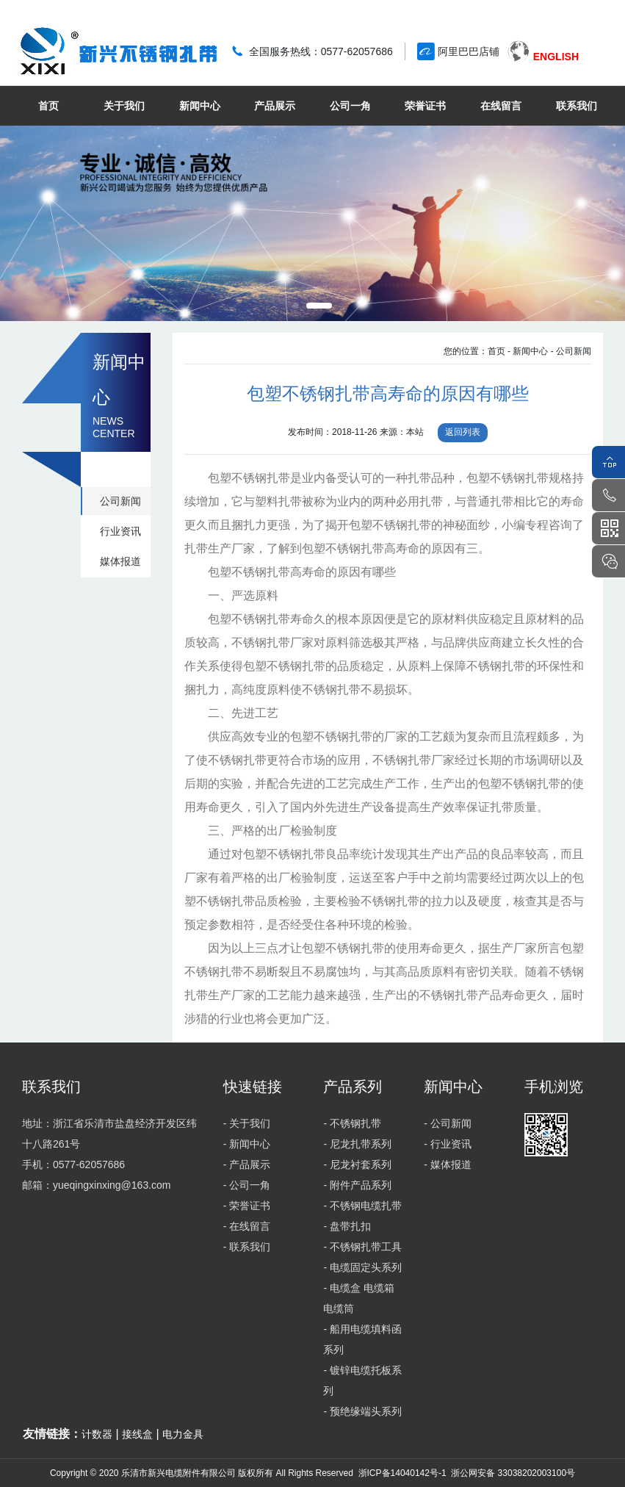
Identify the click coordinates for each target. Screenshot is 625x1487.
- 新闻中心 (527, 351)
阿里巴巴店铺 (468, 51)
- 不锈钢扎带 (352, 1123)
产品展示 (274, 106)
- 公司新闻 (571, 351)
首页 (48, 106)
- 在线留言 (247, 1226)
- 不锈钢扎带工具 (362, 1247)
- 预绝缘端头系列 (362, 1411)
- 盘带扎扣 (347, 1226)
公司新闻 (120, 501)
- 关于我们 (247, 1123)
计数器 (97, 1434)
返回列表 (462, 432)
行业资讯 (120, 531)
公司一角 (350, 106)
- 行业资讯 (448, 1144)
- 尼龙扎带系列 (357, 1144)
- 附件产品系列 (357, 1185)
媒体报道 (120, 561)
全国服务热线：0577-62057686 (321, 51)
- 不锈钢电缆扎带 (362, 1205)
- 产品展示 (247, 1164)
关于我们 (124, 106)
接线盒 (137, 1434)
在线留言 (500, 106)
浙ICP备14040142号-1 (402, 1473)
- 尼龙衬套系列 (357, 1164)
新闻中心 (199, 106)
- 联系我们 (247, 1247)
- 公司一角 (247, 1185)
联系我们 (576, 106)
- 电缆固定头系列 (362, 1267)
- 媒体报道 (448, 1164)
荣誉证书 (425, 106)
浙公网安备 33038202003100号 (512, 1473)
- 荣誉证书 (247, 1205)
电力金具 (182, 1434)
